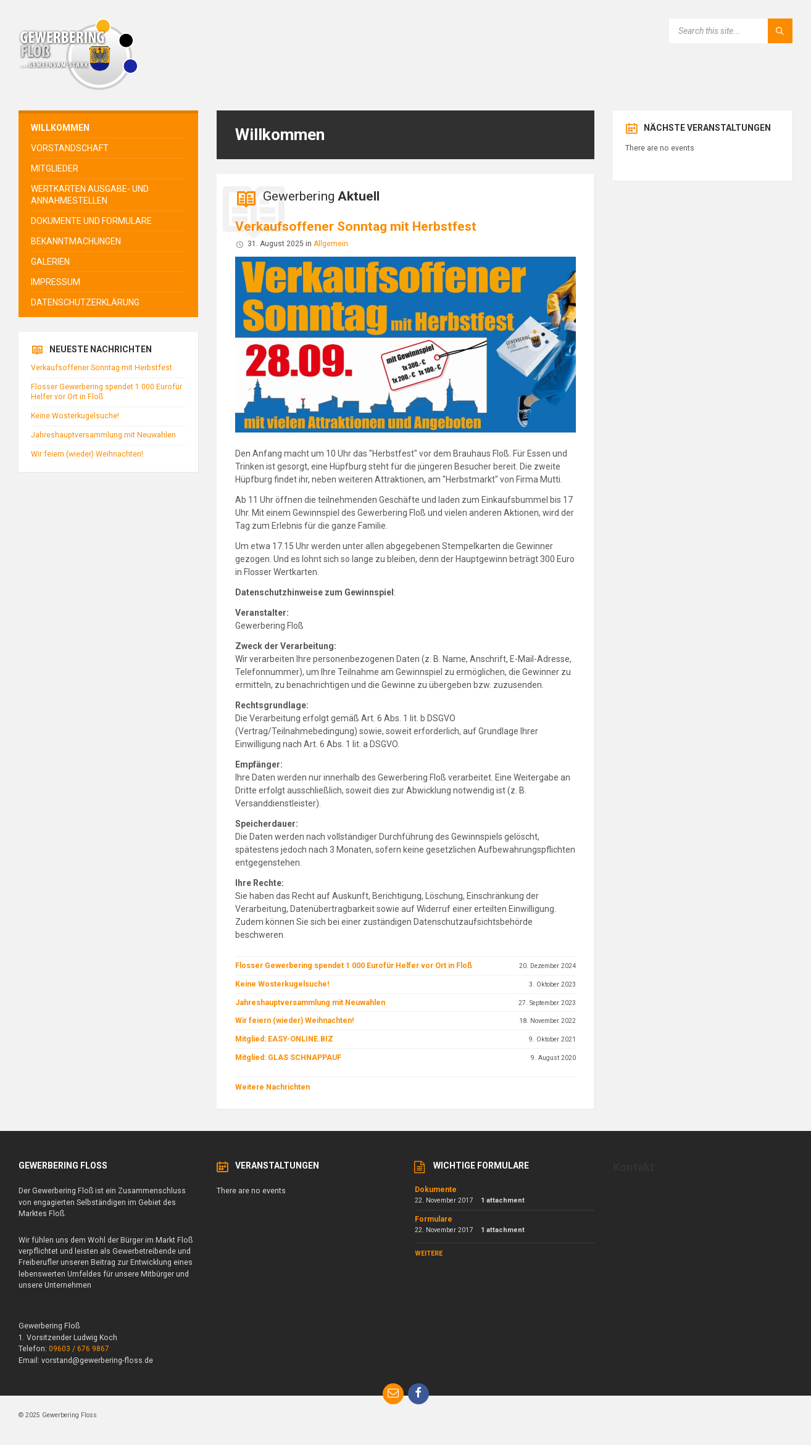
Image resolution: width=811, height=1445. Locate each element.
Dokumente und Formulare (91, 221)
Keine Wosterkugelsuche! (282, 984)
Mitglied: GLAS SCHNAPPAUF (288, 1057)
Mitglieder (54, 168)
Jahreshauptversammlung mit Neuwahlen (310, 1002)
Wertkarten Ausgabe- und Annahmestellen (90, 194)
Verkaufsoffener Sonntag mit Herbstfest (355, 226)
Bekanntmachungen (76, 241)
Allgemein (331, 243)
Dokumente (436, 1189)
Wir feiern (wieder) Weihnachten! (294, 1020)
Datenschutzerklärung (85, 302)
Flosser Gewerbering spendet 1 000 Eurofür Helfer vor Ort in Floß (353, 965)
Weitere (429, 1253)
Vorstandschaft (70, 148)
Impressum (55, 282)
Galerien (50, 262)
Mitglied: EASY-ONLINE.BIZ (284, 1039)
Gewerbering (321, 196)
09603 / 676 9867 (79, 1348)
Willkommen (60, 128)
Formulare (433, 1219)
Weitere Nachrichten (272, 1087)
